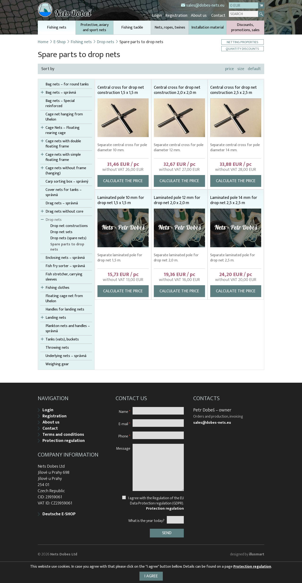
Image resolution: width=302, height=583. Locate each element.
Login (161, 15)
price (229, 68)
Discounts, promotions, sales (245, 27)
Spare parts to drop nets (67, 246)
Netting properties (243, 41)
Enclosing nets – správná (65, 257)
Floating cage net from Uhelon (64, 298)
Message (123, 447)
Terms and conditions (63, 432)
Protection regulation (63, 439)
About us (200, 15)
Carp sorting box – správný (67, 181)
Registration (179, 15)
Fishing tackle (132, 27)
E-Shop (60, 41)
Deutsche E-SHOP (59, 512)
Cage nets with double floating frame (63, 143)
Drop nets (106, 41)
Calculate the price (123, 180)
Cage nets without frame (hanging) (66, 170)
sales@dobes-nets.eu (205, 5)
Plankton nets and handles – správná (68, 328)
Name (124, 410)
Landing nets (56, 317)
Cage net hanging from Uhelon (64, 116)
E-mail (124, 422)
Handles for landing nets (65, 309)
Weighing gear (57, 364)
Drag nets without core (64, 211)
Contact (218, 15)
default (254, 68)
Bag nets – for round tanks (67, 84)
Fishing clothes (57, 287)
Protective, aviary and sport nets (94, 27)
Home (43, 41)
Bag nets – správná (61, 92)
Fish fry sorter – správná (65, 265)
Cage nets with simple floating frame (63, 156)
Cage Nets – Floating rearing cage (63, 129)
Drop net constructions (69, 225)
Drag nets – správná (62, 203)
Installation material (207, 27)
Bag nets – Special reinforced (60, 103)
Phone (124, 434)
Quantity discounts (243, 48)
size (240, 68)
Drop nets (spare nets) (68, 238)
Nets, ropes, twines (170, 27)
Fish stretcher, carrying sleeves (64, 276)
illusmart (256, 552)
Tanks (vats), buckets (62, 339)
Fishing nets (57, 29)
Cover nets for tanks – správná (64, 191)
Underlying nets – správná (66, 355)
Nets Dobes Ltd (63, 552)
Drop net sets (61, 231)
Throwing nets (57, 347)
